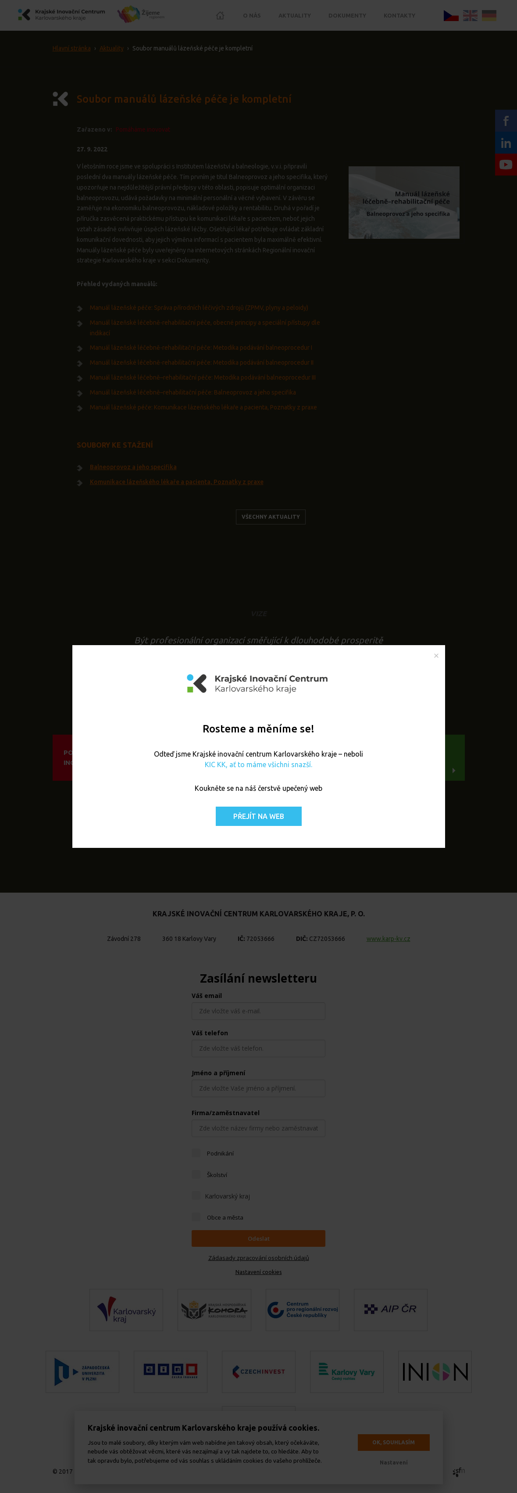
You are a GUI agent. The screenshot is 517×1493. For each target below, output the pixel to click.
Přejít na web (258, 816)
